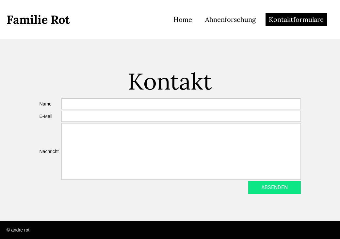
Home (182, 19)
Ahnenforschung (230, 19)
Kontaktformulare (296, 19)
